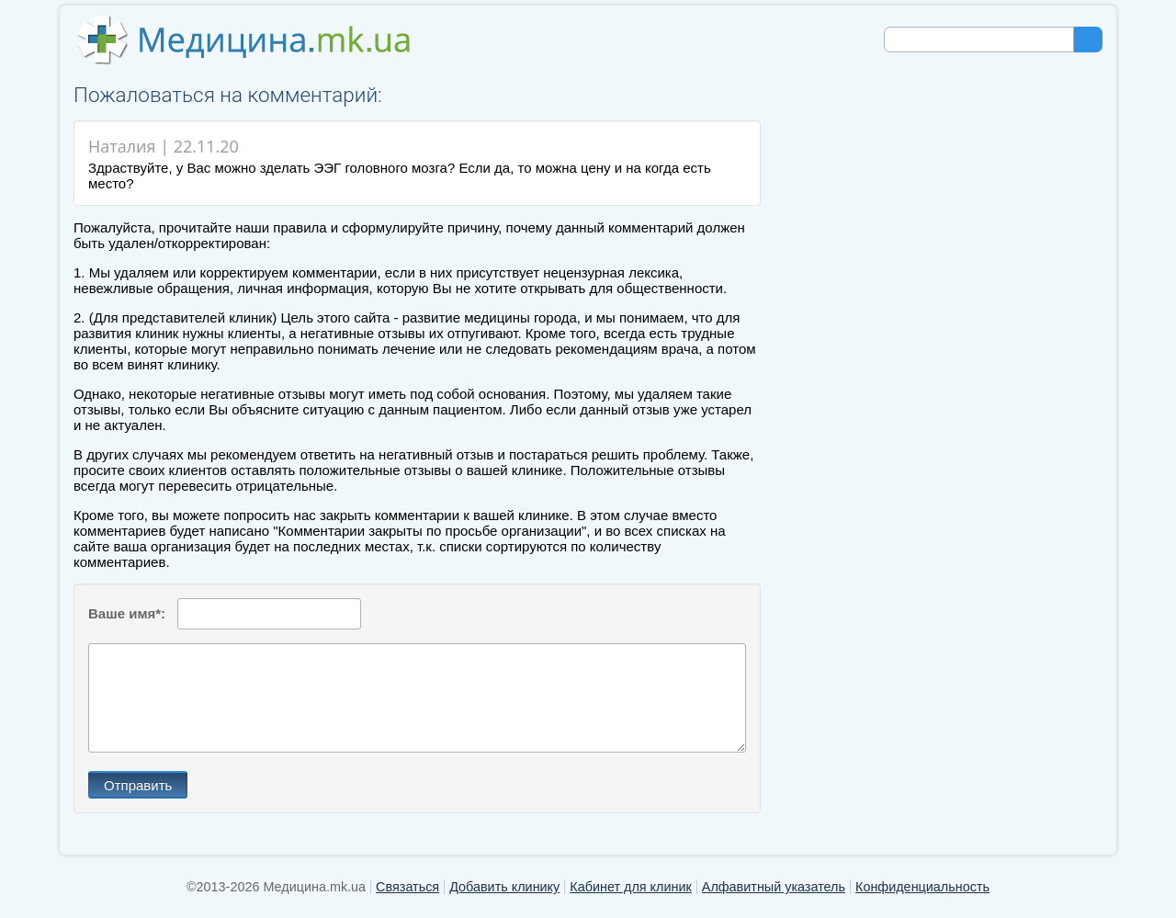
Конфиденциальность (922, 886)
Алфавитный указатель (773, 886)
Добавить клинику (504, 886)
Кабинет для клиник (631, 886)
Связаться (407, 886)
